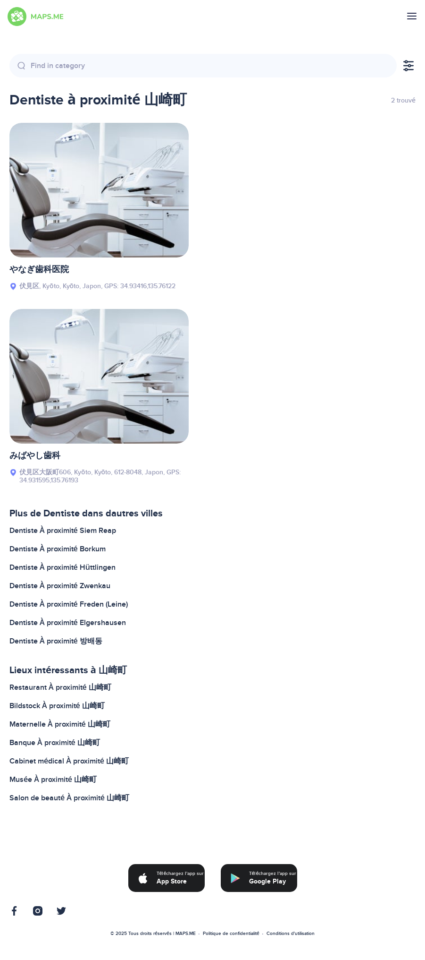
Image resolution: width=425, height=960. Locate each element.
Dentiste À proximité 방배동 (55, 641)
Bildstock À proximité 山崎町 (57, 706)
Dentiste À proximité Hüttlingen (62, 567)
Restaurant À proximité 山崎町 (60, 687)
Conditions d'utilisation (291, 933)
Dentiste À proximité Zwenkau (59, 586)
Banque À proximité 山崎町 (54, 742)
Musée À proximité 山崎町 (53, 779)
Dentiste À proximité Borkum (57, 549)
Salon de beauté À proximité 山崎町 (69, 798)
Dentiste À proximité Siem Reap (62, 530)
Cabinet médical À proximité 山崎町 (69, 761)
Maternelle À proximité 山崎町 (59, 724)
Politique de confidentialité (231, 933)
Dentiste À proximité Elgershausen (67, 622)
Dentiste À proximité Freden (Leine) (68, 604)
